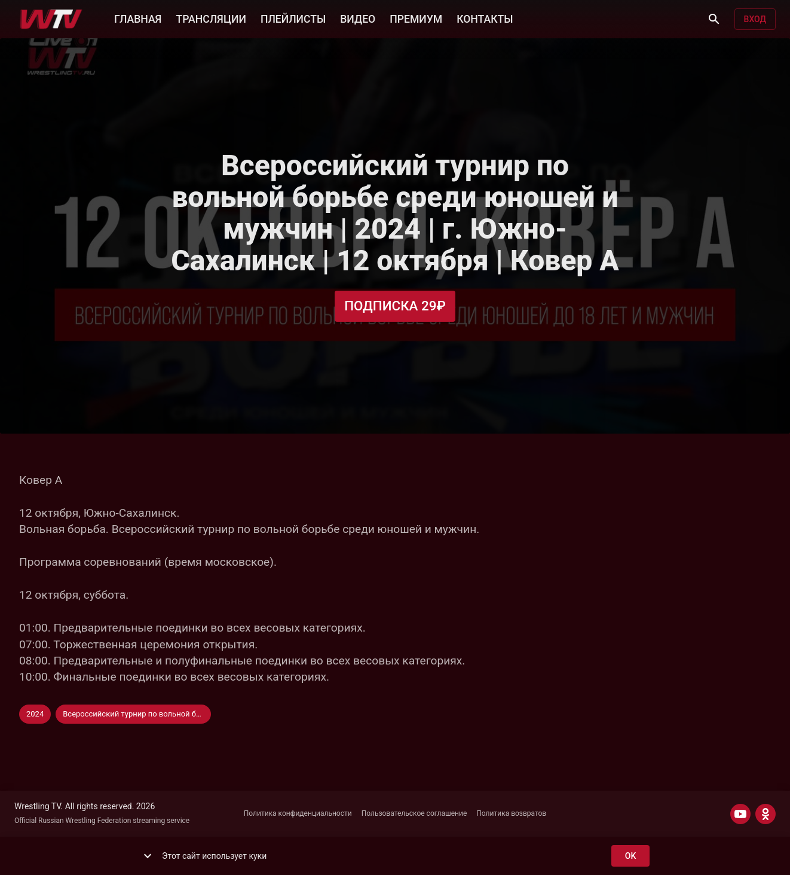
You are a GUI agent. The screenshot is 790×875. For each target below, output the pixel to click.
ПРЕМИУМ (415, 18)
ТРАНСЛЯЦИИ (211, 18)
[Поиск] (714, 19)
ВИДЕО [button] (357, 18)
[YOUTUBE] (740, 814)
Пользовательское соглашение (414, 813)
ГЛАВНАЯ (138, 18)
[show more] (147, 856)
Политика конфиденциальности (298, 813)
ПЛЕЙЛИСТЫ (293, 18)
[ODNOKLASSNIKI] (765, 814)
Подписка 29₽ (395, 306)
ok (630, 856)
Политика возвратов (511, 813)
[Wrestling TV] (51, 19)
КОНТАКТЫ (484, 18)
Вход (755, 19)
